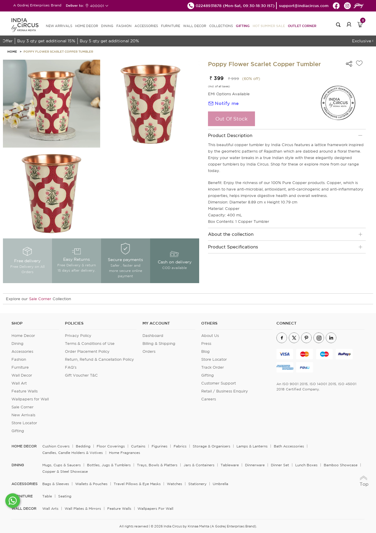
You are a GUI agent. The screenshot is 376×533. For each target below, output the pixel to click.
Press (206, 343)
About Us (210, 335)
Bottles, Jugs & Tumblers (109, 465)
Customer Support (218, 383)
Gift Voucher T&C (81, 375)
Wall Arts (50, 508)
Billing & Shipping (158, 343)
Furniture (20, 367)
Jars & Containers (199, 465)
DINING (107, 26)
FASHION (124, 26)
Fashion (18, 359)
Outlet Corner (302, 26)
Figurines (159, 446)
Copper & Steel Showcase (65, 471)
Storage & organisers (211, 446)
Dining (17, 343)
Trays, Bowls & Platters (157, 465)
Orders (148, 351)
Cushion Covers (56, 446)
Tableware (230, 465)
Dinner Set (280, 465)
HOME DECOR (86, 26)
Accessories (22, 351)
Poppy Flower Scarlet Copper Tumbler (58, 51)
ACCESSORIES (146, 26)
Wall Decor (21, 375)
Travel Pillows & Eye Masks (137, 483)
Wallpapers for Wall (30, 399)
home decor (24, 446)
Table (47, 496)
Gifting (243, 26)
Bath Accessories (289, 446)
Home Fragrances (124, 452)
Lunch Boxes (306, 465)
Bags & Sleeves (55, 483)
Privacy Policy (78, 335)
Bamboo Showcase (340, 465)
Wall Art (19, 383)
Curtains (138, 446)
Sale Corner (40, 299)
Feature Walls (24, 391)
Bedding (83, 446)
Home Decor (23, 335)
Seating (64, 496)
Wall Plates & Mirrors (83, 508)
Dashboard (152, 335)
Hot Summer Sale (269, 26)
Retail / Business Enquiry (224, 391)
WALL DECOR (194, 26)
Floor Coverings (111, 446)
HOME (12, 51)
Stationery (197, 483)
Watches (174, 483)
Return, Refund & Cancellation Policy (99, 359)
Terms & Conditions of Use (90, 343)
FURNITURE (170, 26)
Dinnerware (255, 465)
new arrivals (59, 26)
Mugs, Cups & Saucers (61, 465)
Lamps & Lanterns (252, 446)
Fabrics (180, 446)
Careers (208, 399)
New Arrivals (23, 415)
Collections (221, 26)
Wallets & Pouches (91, 483)
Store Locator (24, 423)
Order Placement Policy (87, 351)
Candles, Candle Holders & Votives (72, 452)
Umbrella (220, 483)
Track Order (212, 367)
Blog (205, 351)
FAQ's (70, 367)
